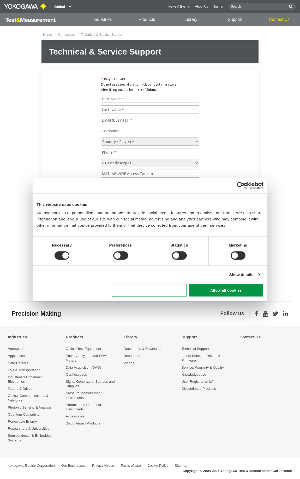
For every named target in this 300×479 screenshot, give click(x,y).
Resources (132, 356)
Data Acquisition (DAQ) (83, 367)
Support (235, 19)
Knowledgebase (194, 374)
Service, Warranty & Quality (203, 367)
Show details (241, 274)
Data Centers (18, 363)
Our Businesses (73, 466)
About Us (201, 6)
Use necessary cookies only (149, 290)
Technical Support (195, 349)
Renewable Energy (22, 421)
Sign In (218, 6)
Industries (103, 19)
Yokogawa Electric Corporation (31, 466)
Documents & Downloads (143, 349)
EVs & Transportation (24, 370)
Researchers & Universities (28, 428)
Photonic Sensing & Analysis (29, 407)
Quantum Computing (24, 414)
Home (47, 35)
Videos (129, 363)
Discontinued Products (83, 423)
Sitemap (181, 466)
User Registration (195, 382)
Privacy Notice (103, 466)
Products (147, 19)
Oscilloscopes (76, 374)
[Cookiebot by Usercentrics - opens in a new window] (240, 185)
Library (191, 19)
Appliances (16, 356)
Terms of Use (131, 466)
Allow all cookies (226, 290)
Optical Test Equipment (83, 349)
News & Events (179, 6)
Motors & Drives (20, 389)
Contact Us (279, 19)
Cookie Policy (157, 466)
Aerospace (16, 349)
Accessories (75, 416)
